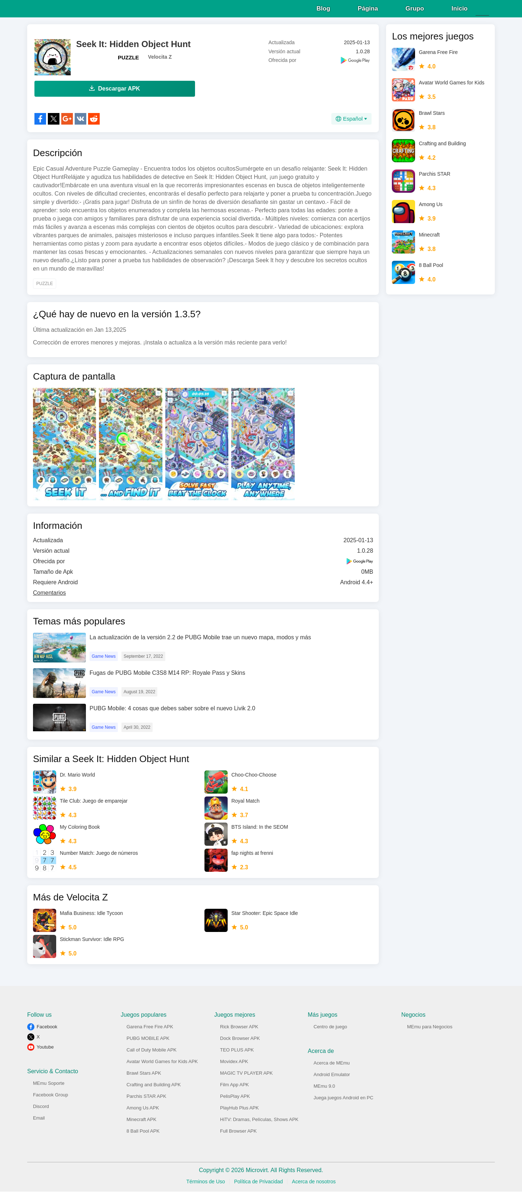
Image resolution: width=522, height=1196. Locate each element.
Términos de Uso (205, 1186)
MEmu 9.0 (324, 1090)
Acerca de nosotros (314, 1186)
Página (368, 10)
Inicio (460, 10)
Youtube (45, 1051)
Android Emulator (332, 1079)
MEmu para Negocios (429, 1031)
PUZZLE (128, 62)
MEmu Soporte (49, 1087)
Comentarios (49, 597)
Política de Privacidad (258, 1186)
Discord (41, 1110)
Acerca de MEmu (332, 1067)
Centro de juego (330, 1031)
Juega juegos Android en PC (343, 1102)
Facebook (47, 1031)
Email (39, 1122)
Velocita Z (159, 61)
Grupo (415, 10)
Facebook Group (50, 1099)
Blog (323, 10)
